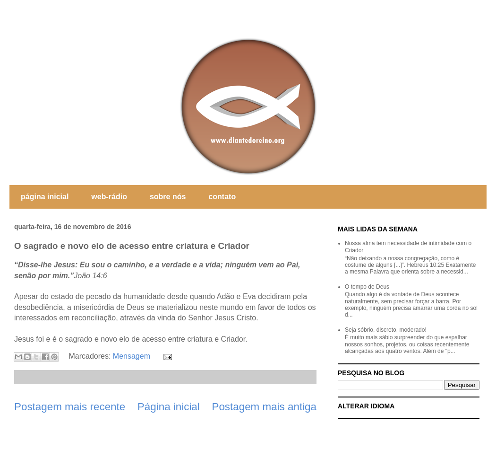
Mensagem (131, 356)
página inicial (44, 197)
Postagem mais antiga (264, 407)
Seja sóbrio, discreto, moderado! (386, 329)
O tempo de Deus (367, 286)
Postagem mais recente (69, 407)
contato (222, 197)
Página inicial (168, 407)
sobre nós (168, 197)
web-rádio (109, 197)
